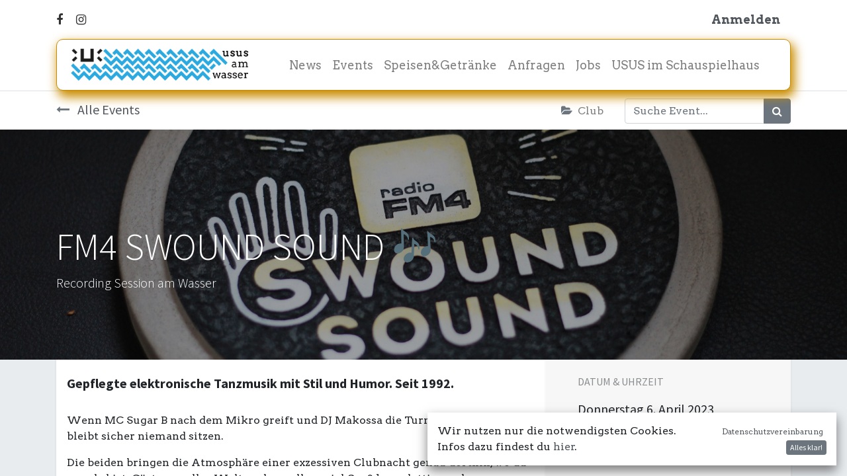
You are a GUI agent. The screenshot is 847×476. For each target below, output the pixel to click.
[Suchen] (777, 111)
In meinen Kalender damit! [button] (665, 443)
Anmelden (745, 19)
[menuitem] (305, 65)
